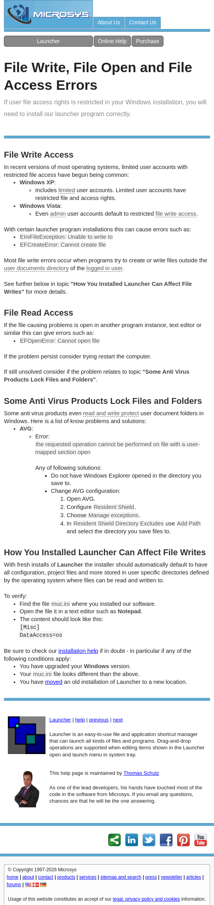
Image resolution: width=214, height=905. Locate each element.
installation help (78, 651)
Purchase (147, 41)
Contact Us (142, 22)
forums (14, 884)
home (12, 877)
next (118, 720)
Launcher (48, 41)
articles (193, 877)
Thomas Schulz (141, 773)
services (87, 877)
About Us (109, 22)
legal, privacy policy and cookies (146, 899)
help (80, 720)
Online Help (112, 41)
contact (45, 877)
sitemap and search (120, 877)
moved (53, 682)
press (151, 877)
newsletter (171, 877)
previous (99, 720)
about (28, 877)
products (66, 877)
